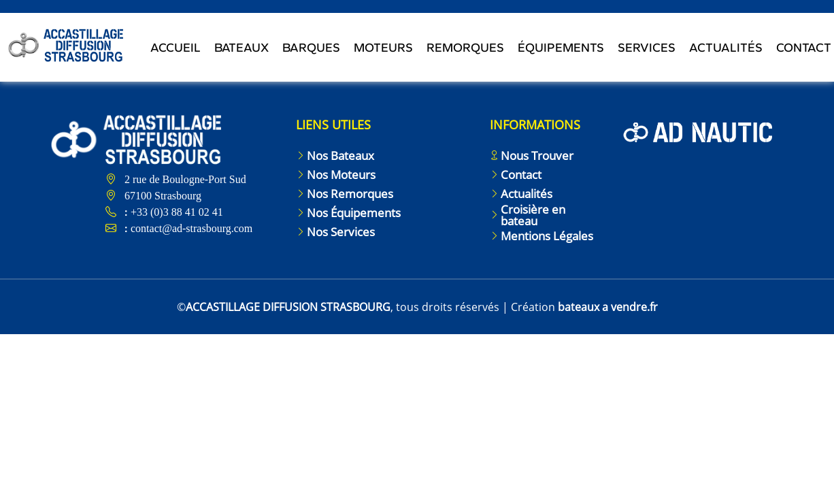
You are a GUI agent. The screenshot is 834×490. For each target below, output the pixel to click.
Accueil (175, 48)
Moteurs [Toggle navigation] (383, 48)
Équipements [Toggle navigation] (561, 48)
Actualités (726, 48)
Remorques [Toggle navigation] (465, 48)
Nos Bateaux (340, 155)
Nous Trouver (537, 155)
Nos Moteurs (341, 174)
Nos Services (341, 232)
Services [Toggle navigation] (646, 48)
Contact (521, 174)
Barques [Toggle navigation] (311, 48)
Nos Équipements (354, 212)
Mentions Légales (547, 236)
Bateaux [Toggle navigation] (241, 48)
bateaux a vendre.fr (608, 306)
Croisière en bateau (533, 215)
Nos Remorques (350, 193)
